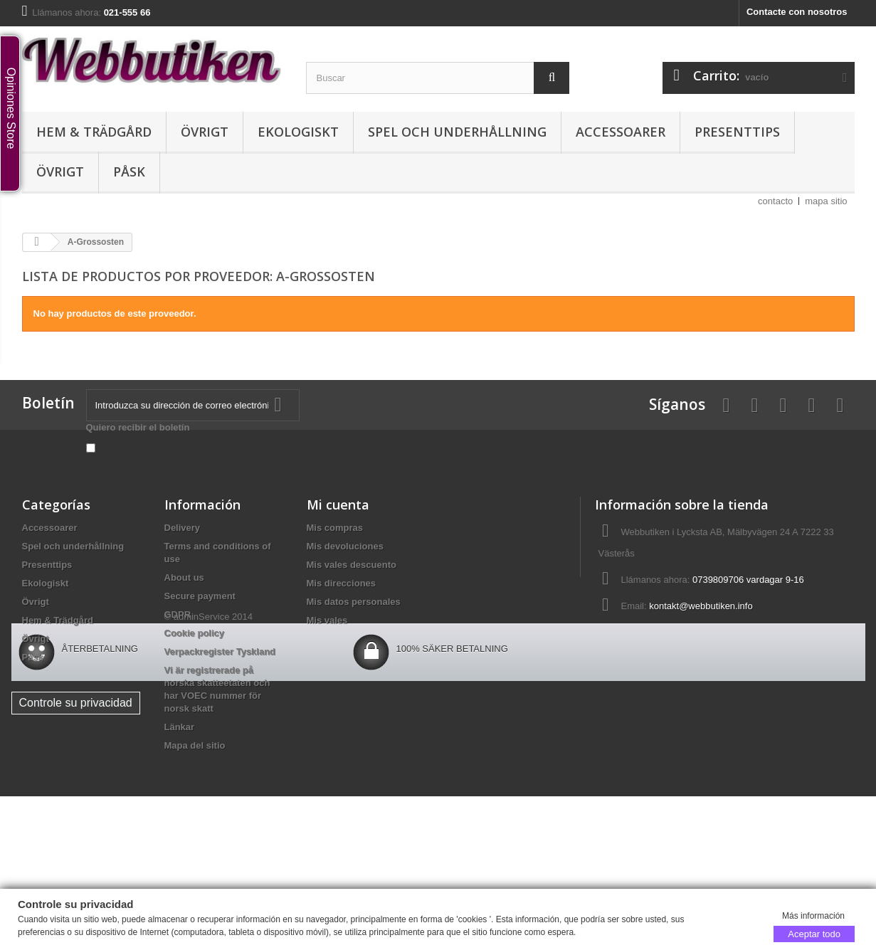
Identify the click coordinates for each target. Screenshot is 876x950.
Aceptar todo (814, 933)
